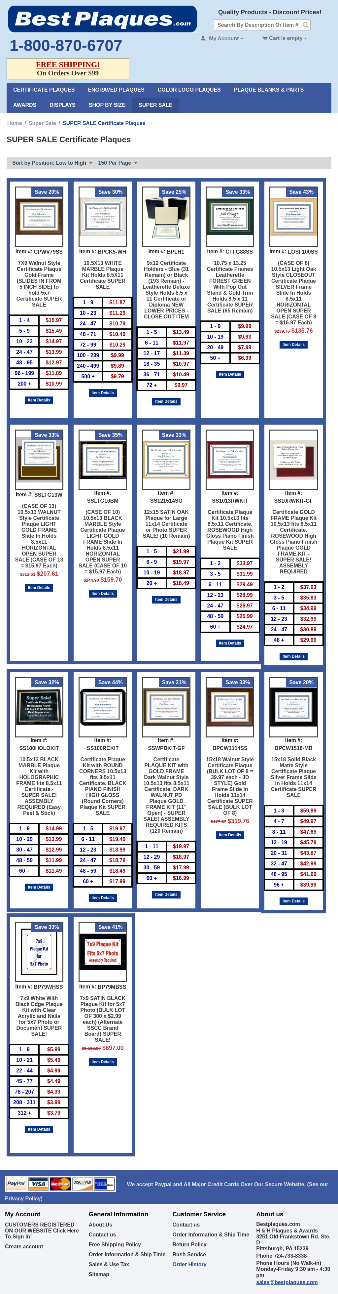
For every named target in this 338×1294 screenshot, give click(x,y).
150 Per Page (117, 163)
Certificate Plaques (44, 90)
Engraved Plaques (116, 90)
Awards (24, 105)
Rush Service (189, 1254)
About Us (100, 1225)
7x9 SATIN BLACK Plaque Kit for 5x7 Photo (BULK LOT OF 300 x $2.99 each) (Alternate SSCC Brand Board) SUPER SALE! (102, 1019)
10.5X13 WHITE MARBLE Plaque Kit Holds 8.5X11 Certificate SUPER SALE (102, 275)
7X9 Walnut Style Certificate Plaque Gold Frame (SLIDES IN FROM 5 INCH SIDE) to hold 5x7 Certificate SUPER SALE (39, 284)
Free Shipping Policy (115, 1244)
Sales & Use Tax (109, 1264)
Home (14, 123)
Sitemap (99, 1274)
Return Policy (190, 1244)
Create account (24, 1246)
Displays (63, 105)
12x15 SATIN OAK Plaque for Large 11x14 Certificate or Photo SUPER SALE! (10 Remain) (166, 524)
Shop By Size (107, 105)
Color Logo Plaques (189, 90)
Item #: (24, 251)
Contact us (102, 1234)
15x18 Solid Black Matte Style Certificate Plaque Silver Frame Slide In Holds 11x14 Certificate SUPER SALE (294, 777)
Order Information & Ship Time (127, 1254)
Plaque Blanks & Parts (269, 90)
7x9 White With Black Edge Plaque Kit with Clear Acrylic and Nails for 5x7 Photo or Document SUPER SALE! (39, 1016)
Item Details (39, 400)
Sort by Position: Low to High (52, 163)
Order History (190, 1264)
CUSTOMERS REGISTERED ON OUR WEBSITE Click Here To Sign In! (42, 1230)
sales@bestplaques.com (287, 1282)
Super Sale (155, 105)
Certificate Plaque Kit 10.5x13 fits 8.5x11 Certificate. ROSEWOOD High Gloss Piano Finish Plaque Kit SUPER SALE (230, 530)
